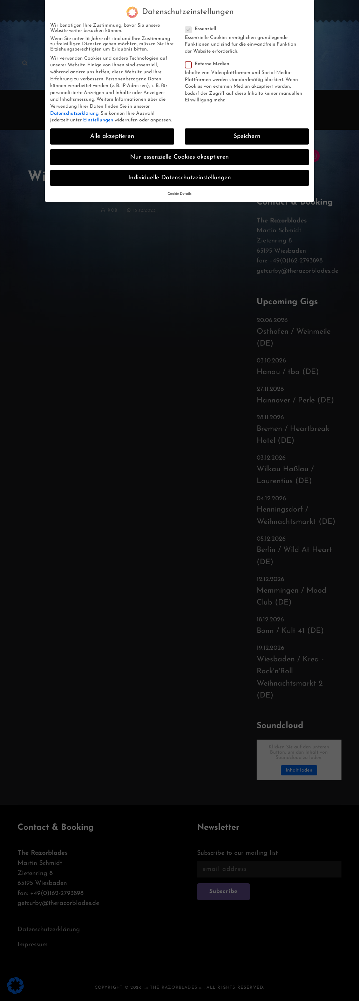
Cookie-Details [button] (179, 189)
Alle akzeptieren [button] (112, 131)
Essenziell (203, 24)
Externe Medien (209, 59)
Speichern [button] (246, 131)
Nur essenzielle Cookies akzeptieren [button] (179, 152)
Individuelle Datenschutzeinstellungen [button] (179, 173)
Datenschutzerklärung (74, 108)
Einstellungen (98, 115)
